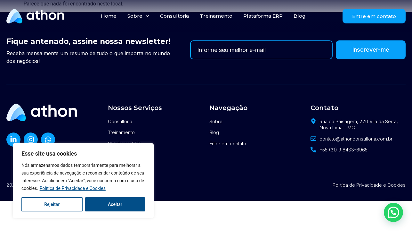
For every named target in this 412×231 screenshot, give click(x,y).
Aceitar (115, 204)
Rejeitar (52, 204)
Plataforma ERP (263, 16)
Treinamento (216, 16)
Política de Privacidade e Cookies (73, 188)
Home (109, 16)
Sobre (138, 16)
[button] (393, 211)
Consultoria (174, 16)
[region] (83, 180)
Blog (300, 16)
